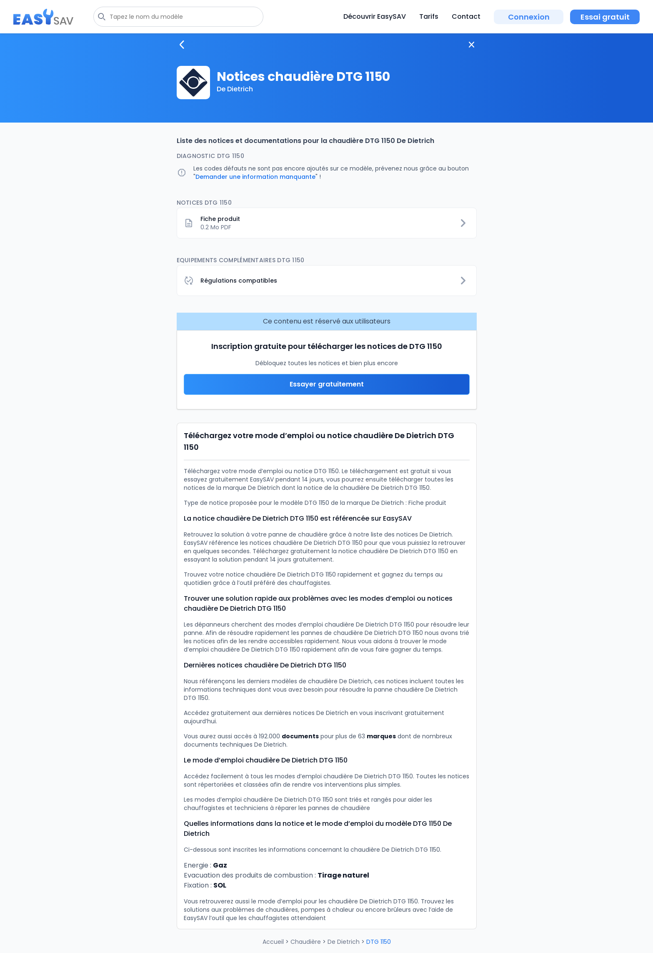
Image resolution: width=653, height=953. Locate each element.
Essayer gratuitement (327, 384)
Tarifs (428, 16)
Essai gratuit (605, 17)
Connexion (529, 17)
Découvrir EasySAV (374, 16)
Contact (466, 16)
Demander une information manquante (255, 177)
